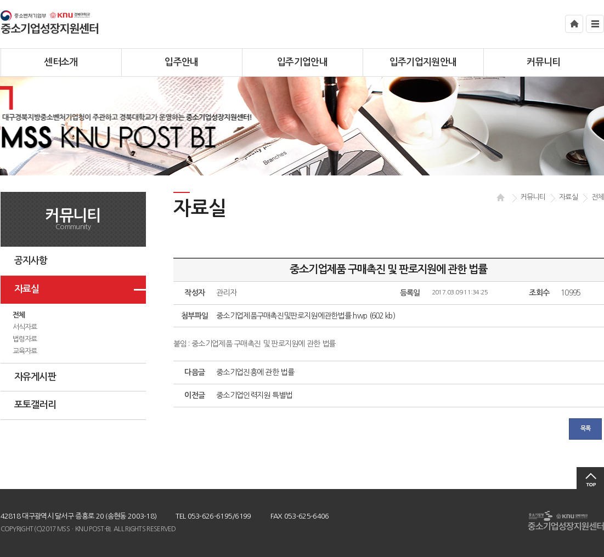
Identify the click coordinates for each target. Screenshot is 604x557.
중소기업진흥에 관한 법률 (255, 372)
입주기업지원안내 (423, 62)
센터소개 (60, 62)
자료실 (26, 289)
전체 (19, 315)
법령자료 (25, 339)
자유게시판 (35, 377)
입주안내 (181, 62)
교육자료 (25, 351)
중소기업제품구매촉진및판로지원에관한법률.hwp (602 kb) (305, 316)
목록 (585, 428)
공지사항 (31, 260)
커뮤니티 (543, 62)
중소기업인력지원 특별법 (254, 395)
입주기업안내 (302, 62)
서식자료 (25, 327)
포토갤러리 (35, 405)
